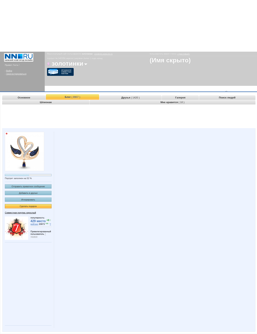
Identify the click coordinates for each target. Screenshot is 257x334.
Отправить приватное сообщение (28, 186)
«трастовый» (183, 54)
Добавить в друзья (28, 193)
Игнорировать (28, 199)
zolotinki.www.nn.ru (103, 54)
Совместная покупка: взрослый (20, 212)
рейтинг (34, 224)
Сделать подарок (28, 206)
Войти (9, 71)
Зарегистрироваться (16, 74)
